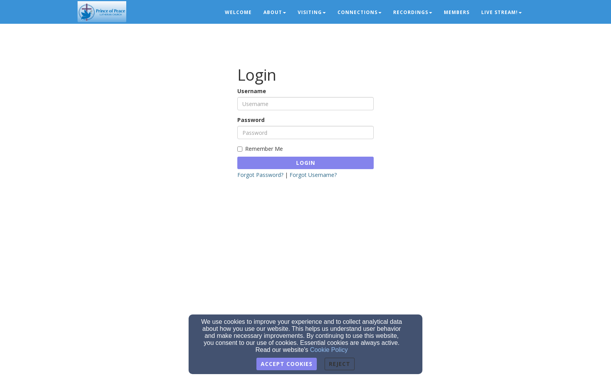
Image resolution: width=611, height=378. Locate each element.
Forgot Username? (313, 174)
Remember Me (260, 148)
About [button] (274, 12)
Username (251, 91)
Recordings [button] (412, 12)
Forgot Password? (260, 174)
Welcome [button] (238, 12)
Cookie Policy (329, 349)
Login (305, 162)
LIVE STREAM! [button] (501, 12)
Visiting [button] (312, 12)
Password (251, 120)
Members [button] (457, 12)
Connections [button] (359, 12)
